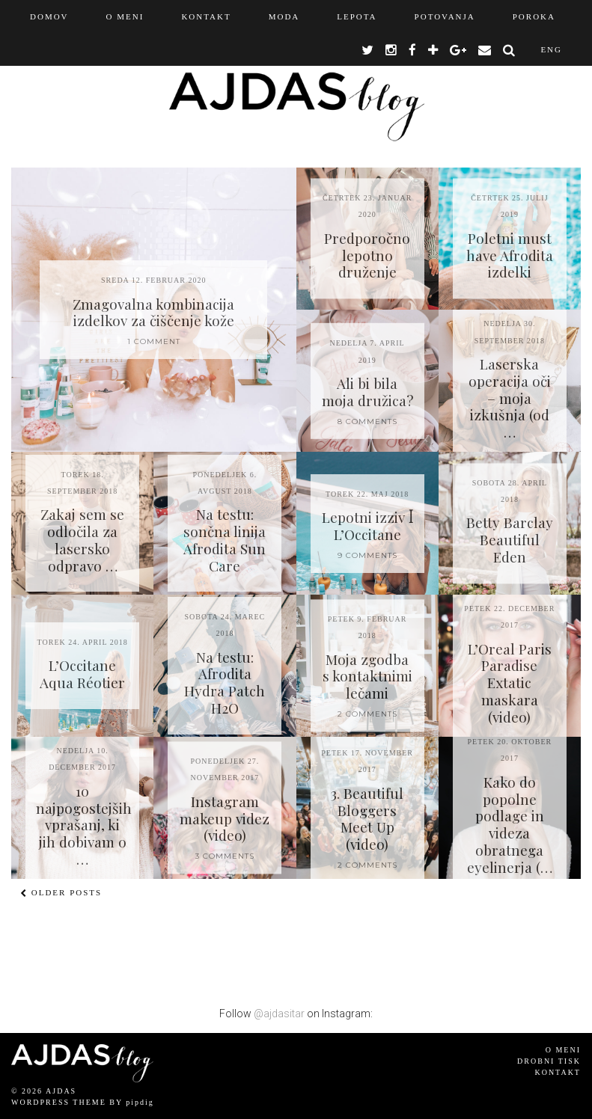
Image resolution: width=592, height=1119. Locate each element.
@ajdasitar (279, 1014)
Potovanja (445, 16)
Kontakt (557, 1072)
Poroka (534, 16)
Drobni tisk (549, 1061)
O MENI (125, 16)
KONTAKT (206, 16)
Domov (49, 16)
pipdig (140, 1102)
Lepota (356, 16)
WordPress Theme (58, 1102)
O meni (563, 1050)
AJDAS (61, 1091)
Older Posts (61, 892)
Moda (284, 16)
